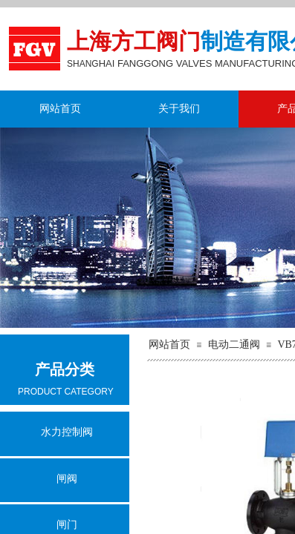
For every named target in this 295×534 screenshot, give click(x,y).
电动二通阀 (234, 344)
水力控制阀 (67, 432)
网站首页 (60, 108)
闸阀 (66, 478)
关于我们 (179, 108)
